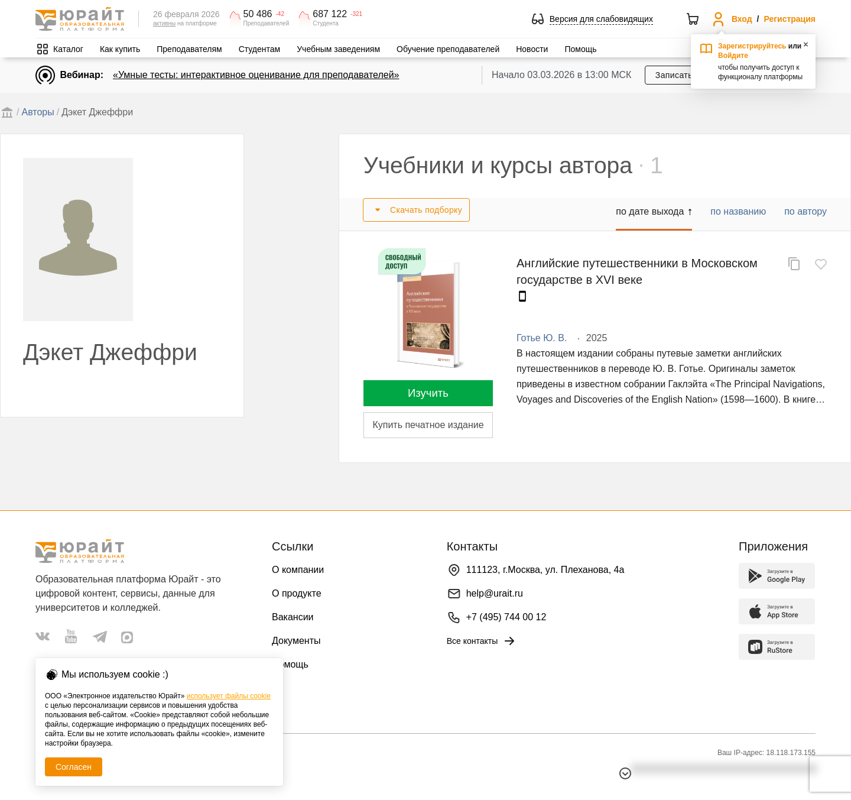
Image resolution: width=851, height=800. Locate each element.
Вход (742, 19)
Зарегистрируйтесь (752, 46)
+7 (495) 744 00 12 (506, 617)
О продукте (296, 593)
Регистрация (790, 19)
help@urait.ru (494, 593)
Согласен (74, 767)
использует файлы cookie (229, 696)
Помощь (580, 49)
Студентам (260, 49)
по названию (738, 211)
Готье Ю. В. (542, 338)
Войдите (733, 55)
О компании (298, 570)
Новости (532, 49)
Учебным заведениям (338, 49)
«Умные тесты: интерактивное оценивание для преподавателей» (256, 75)
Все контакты (482, 641)
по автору (805, 211)
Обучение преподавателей (448, 49)
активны (164, 23)
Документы (296, 641)
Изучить (428, 393)
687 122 (330, 14)
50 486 (257, 14)
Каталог (68, 49)
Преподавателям (189, 49)
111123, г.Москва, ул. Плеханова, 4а (545, 570)
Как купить (120, 49)
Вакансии (293, 617)
